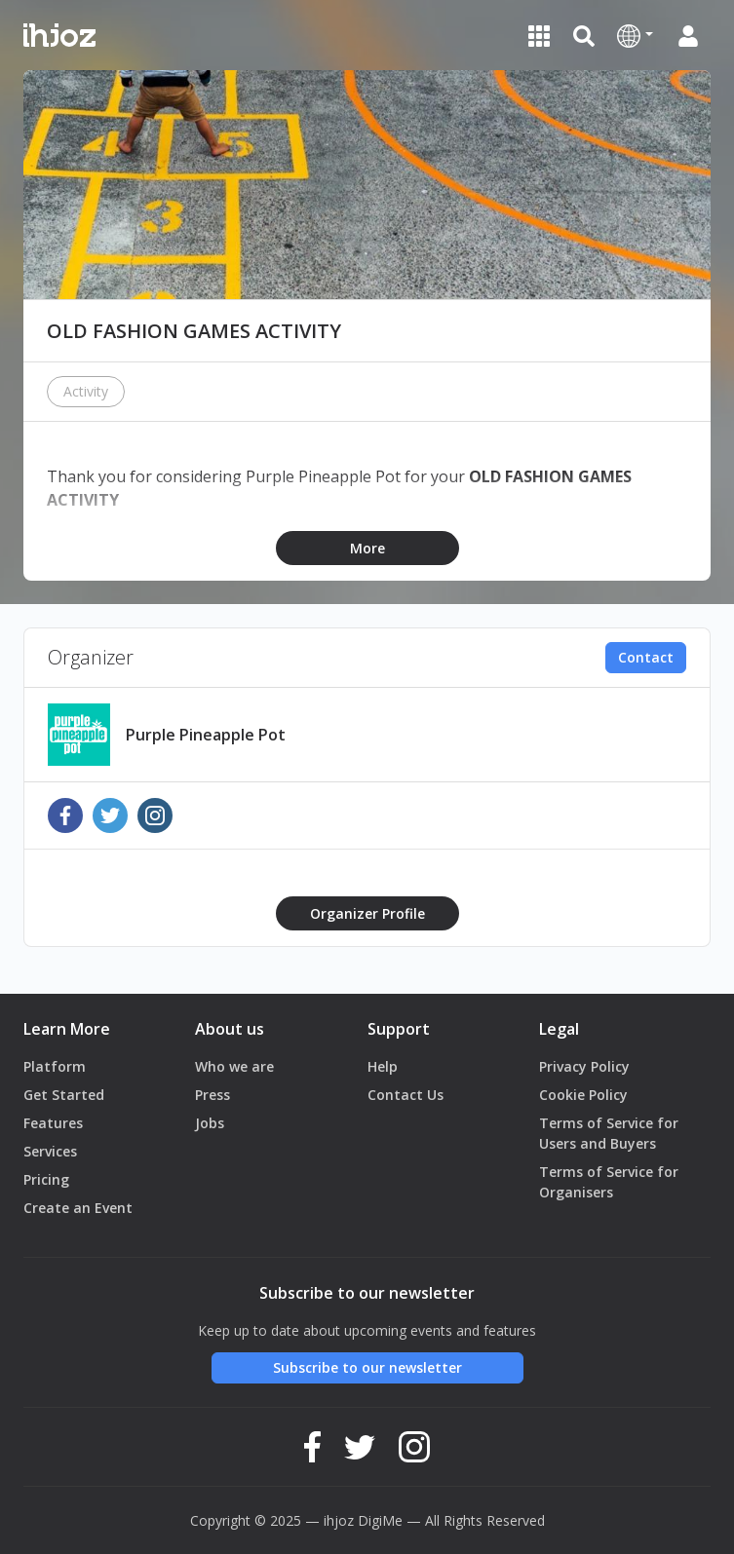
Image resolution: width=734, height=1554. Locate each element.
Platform (54, 1066)
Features (53, 1123)
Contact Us (405, 1094)
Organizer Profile (367, 913)
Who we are (234, 1066)
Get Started (63, 1094)
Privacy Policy (584, 1066)
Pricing (46, 1179)
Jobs (209, 1123)
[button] (635, 35)
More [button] (367, 548)
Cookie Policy (583, 1094)
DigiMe (380, 1520)
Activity (85, 391)
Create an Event (78, 1207)
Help (382, 1066)
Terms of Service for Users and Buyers (608, 1133)
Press (212, 1094)
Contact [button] (646, 657)
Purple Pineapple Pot (206, 734)
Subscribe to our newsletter (367, 1367)
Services (50, 1151)
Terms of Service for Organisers (608, 1181)
